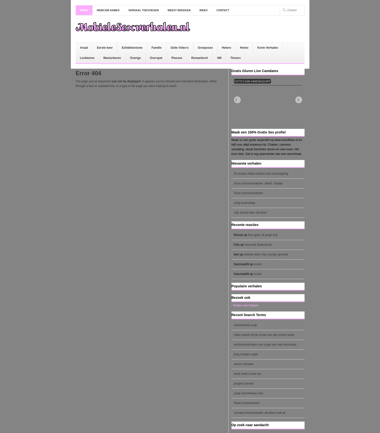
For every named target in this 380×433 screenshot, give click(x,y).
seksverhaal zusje (245, 325)
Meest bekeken (179, 10)
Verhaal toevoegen (143, 10)
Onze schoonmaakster (248, 193)
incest (257, 264)
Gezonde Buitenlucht (257, 244)
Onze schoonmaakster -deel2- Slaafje (258, 183)
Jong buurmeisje (244, 203)
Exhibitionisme (132, 47)
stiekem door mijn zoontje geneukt (266, 254)
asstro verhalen (244, 364)
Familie (156, 47)
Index (203, 10)
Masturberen (112, 58)
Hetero (226, 47)
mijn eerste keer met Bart (250, 212)
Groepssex (205, 47)
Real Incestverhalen (247, 403)
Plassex (176, 58)
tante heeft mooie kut (247, 374)
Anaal (84, 47)
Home (84, 10)
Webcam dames (108, 10)
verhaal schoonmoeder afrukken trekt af (259, 412)
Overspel (156, 58)
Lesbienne (87, 58)
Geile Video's (180, 47)
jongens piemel (244, 383)
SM (219, 58)
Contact (222, 10)
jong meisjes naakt (246, 354)
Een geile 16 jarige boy (263, 235)
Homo (244, 47)
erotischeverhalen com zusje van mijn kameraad (265, 344)
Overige (135, 58)
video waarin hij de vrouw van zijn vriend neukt (264, 335)
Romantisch (199, 58)
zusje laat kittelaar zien (248, 393)
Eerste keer (105, 47)
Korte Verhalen (267, 47)
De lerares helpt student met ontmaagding (261, 173)
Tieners (235, 58)
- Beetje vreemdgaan (245, 305)
